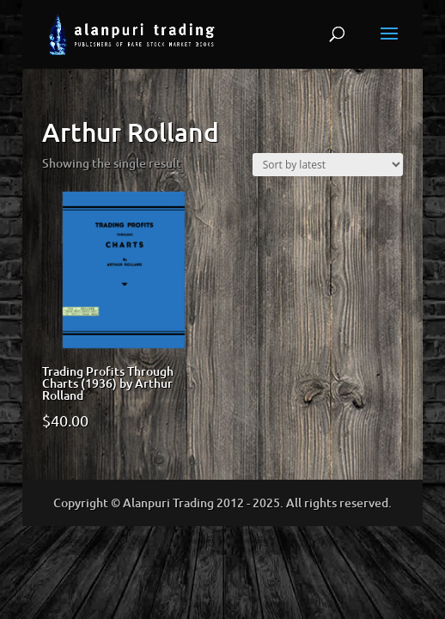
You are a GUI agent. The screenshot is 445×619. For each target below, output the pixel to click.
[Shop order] (328, 164)
